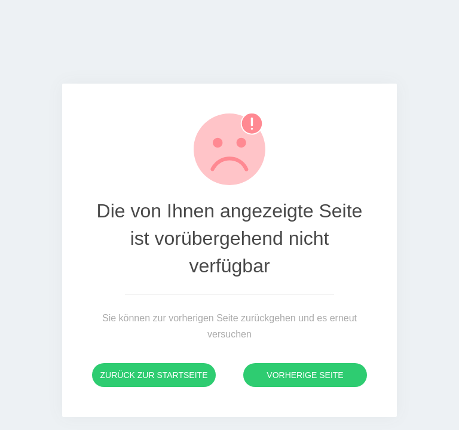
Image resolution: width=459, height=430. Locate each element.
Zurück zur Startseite (154, 375)
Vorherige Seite (305, 375)
